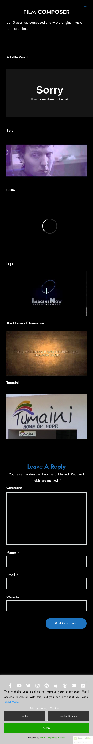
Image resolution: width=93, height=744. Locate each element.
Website (12, 597)
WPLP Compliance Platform (52, 738)
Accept (46, 728)
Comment (14, 488)
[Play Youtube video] (46, 160)
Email (10, 575)
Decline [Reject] (25, 716)
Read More (11, 702)
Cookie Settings (68, 716)
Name (11, 552)
